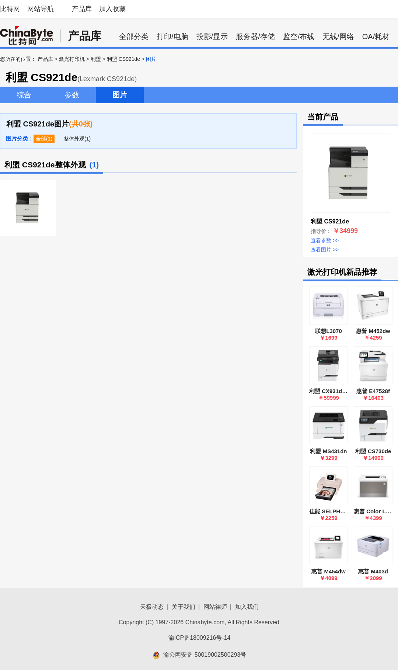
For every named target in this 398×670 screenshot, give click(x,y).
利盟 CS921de (123, 59)
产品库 (82, 9)
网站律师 (215, 607)
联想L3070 (328, 331)
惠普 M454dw (328, 571)
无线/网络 (338, 36)
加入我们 (247, 607)
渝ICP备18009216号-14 (199, 638)
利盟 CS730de (373, 451)
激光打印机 (72, 59)
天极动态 (152, 607)
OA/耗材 (376, 36)
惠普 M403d (373, 571)
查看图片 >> (325, 250)
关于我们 (183, 607)
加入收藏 (112, 9)
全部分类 (134, 36)
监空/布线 (299, 36)
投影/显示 (212, 36)
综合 (24, 95)
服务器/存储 (255, 36)
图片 (119, 95)
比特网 (10, 9)
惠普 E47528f (373, 391)
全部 (41, 139)
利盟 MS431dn (328, 451)
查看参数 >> (325, 240)
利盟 (96, 59)
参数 (71, 95)
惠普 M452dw (373, 331)
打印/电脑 (172, 36)
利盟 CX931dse (328, 391)
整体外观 (74, 139)
